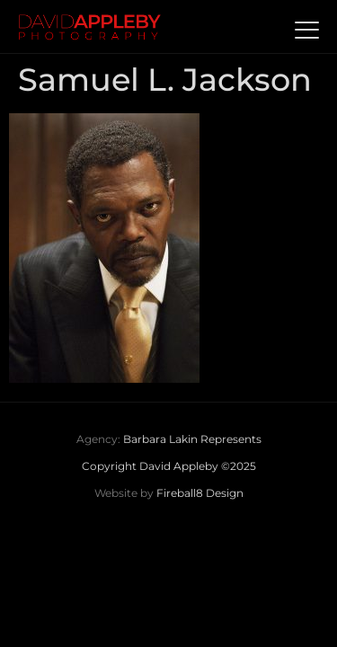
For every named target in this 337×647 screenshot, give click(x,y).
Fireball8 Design (200, 493)
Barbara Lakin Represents (192, 439)
